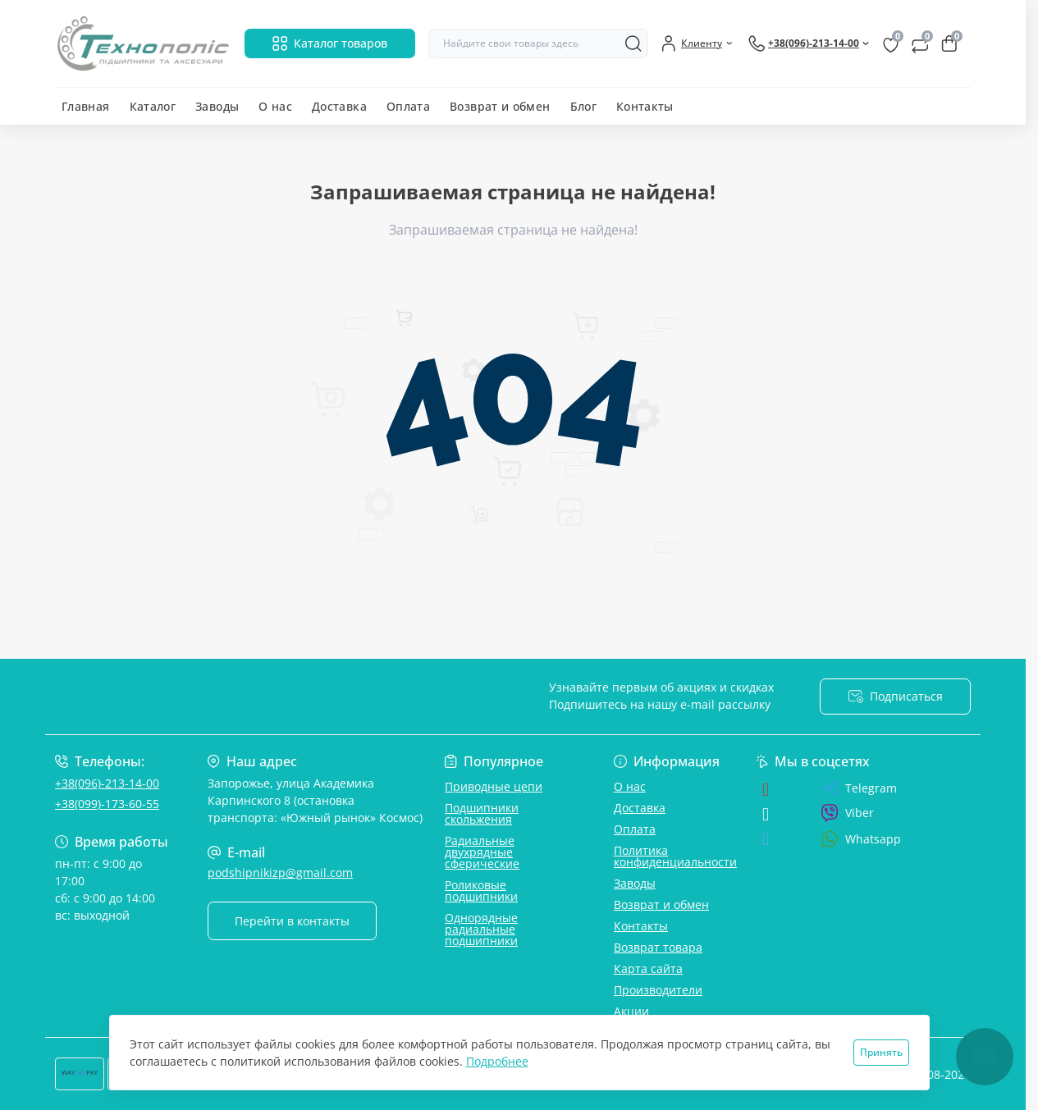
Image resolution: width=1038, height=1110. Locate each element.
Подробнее (497, 1061)
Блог (583, 106)
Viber (847, 813)
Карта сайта (648, 968)
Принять (881, 1052)
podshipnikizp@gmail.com (280, 872)
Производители (658, 990)
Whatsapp (861, 838)
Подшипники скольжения (482, 813)
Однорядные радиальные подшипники (481, 929)
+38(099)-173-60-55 (107, 803)
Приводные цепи (493, 786)
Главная (86, 106)
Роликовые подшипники (481, 890)
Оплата (408, 106)
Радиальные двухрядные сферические (482, 852)
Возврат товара (658, 947)
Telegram (859, 788)
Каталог (153, 106)
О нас (275, 106)
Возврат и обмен (500, 106)
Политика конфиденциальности (675, 856)
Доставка (339, 106)
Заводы (217, 106)
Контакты (645, 106)
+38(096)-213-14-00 (107, 783)
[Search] (633, 43)
